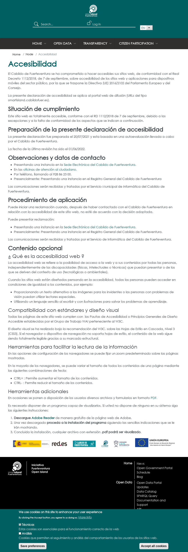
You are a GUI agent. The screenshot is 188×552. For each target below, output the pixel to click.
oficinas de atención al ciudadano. (50, 169)
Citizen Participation (136, 43)
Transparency (95, 43)
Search (37, 24)
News (140, 463)
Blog (140, 477)
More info (85, 520)
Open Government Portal (154, 468)
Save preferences (32, 548)
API (139, 509)
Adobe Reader (43, 418)
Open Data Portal (149, 482)
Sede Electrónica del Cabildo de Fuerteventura (99, 165)
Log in (97, 24)
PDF (153, 398)
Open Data (63, 43)
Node (29, 54)
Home (37, 43)
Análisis (27, 536)
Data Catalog (146, 491)
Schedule (143, 472)
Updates (143, 487)
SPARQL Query (147, 496)
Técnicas (28, 527)
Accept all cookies (154, 548)
